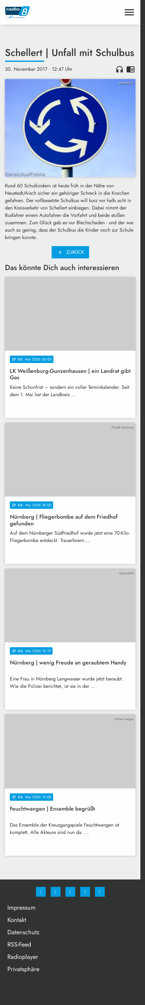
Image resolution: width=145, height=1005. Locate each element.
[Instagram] (56, 892)
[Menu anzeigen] (129, 12)
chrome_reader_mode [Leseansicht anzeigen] (130, 69)
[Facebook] (41, 892)
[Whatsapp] (70, 892)
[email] (100, 892)
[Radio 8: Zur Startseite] (37, 12)
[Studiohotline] (85, 892)
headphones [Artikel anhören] (119, 69)
